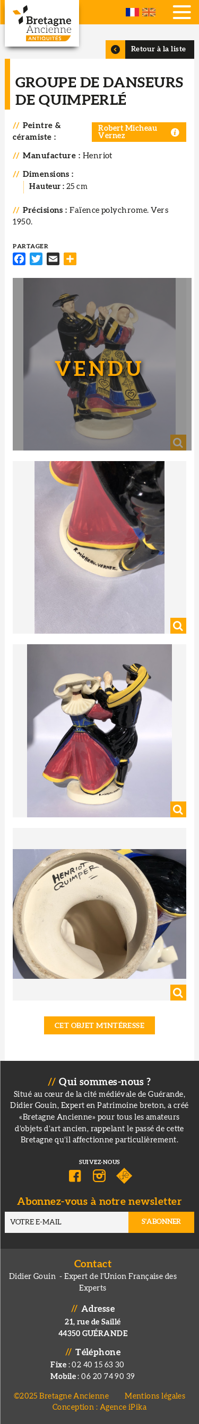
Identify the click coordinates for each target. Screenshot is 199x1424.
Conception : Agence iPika (99, 1407)
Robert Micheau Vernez (127, 132)
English (148, 12)
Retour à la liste (158, 49)
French (132, 12)
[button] (99, 364)
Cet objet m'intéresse (100, 1026)
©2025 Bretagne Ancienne (61, 1396)
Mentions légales (155, 1396)
